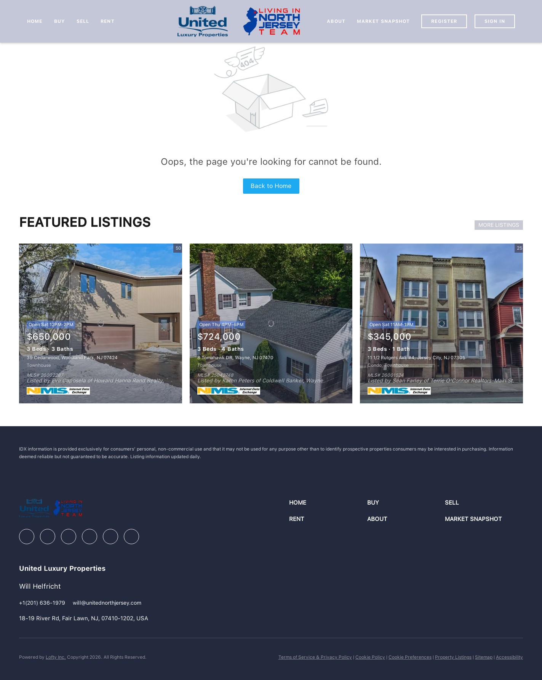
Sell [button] (83, 21)
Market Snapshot (383, 21)
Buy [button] (59, 21)
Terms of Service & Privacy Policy (315, 657)
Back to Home (271, 186)
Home (34, 21)
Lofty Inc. (56, 657)
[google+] (131, 536)
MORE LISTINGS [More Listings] (498, 225)
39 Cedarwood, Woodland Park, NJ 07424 (72, 357)
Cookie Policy (370, 657)
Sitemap (483, 657)
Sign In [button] (494, 21)
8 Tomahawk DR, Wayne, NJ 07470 (235, 357)
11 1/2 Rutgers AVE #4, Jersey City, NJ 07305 (416, 357)
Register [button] (444, 21)
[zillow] (68, 536)
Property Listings (453, 657)
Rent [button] (107, 21)
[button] (328, 502)
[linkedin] (47, 536)
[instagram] (89, 536)
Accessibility (509, 657)
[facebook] (26, 536)
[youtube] (110, 536)
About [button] (336, 21)
